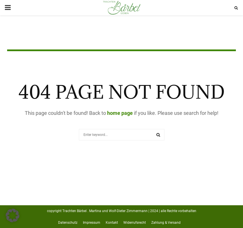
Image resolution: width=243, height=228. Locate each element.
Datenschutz (67, 223)
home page (120, 113)
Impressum (91, 223)
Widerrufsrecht (134, 223)
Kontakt (112, 223)
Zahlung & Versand (166, 223)
